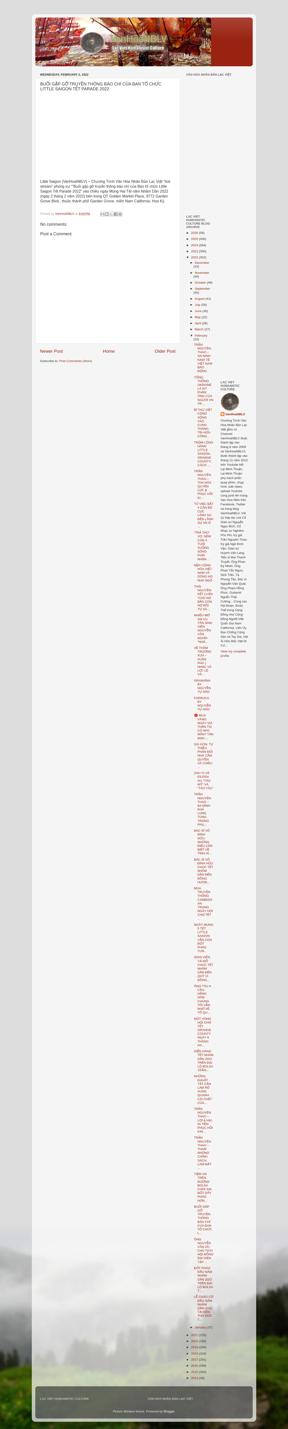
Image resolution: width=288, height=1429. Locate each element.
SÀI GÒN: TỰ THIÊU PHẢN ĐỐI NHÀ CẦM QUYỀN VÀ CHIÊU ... (203, 756)
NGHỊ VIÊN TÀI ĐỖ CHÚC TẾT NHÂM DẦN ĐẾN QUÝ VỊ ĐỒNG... (203, 968)
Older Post (165, 351)
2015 (195, 1372)
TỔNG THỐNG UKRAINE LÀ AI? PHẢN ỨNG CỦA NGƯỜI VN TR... (203, 390)
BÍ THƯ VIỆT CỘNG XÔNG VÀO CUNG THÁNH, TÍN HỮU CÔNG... (203, 423)
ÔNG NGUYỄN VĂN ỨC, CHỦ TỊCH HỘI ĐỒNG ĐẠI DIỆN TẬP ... (203, 1251)
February (201, 335)
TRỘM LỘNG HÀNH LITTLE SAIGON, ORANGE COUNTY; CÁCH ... (203, 454)
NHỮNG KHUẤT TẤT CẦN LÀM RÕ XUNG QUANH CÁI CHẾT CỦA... (203, 1089)
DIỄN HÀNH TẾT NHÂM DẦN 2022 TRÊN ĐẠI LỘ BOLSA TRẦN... (203, 1060)
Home (109, 351)
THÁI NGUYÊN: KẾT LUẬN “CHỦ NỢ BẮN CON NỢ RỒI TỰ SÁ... (203, 598)
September (202, 288)
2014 (195, 1378)
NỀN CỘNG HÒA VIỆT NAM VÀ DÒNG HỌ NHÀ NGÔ (203, 572)
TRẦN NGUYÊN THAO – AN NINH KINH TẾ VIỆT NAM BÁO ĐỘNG (203, 358)
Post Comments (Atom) (75, 361)
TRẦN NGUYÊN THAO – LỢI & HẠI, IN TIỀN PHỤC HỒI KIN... (203, 1120)
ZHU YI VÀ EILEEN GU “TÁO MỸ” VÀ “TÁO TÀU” (203, 780)
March (199, 329)
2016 (195, 1365)
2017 (195, 1359)
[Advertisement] (200, 178)
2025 (195, 239)
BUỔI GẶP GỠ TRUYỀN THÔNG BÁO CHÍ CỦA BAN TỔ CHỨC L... (203, 1220)
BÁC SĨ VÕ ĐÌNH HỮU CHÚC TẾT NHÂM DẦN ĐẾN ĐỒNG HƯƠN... (203, 871)
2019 (195, 1347)
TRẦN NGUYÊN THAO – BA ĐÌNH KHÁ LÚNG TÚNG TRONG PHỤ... (202, 809)
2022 (195, 257)
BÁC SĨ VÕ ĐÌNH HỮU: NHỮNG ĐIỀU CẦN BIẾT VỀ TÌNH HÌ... (203, 842)
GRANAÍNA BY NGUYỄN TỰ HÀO (202, 686)
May (198, 317)
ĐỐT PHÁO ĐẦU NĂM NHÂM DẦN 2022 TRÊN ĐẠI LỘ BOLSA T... (203, 1279)
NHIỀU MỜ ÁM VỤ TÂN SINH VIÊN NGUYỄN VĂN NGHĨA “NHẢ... (203, 628)
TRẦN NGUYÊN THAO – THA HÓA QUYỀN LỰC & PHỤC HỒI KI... (203, 484)
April (198, 323)
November (202, 273)
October (201, 282)
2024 (195, 245)
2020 (195, 1341)
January (201, 1327)
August (200, 298)
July (198, 304)
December (202, 262)
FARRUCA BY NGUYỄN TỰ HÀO (202, 703)
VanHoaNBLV (235, 414)
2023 (195, 251)
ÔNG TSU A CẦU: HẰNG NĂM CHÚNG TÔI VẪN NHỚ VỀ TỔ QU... (202, 999)
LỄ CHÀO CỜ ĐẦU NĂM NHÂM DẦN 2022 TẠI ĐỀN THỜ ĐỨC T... (203, 1308)
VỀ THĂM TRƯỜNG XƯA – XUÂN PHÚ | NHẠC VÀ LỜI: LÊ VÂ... (203, 661)
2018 (195, 1353)
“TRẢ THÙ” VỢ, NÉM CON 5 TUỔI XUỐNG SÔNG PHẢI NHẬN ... (202, 546)
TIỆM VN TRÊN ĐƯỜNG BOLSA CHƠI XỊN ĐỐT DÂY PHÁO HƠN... (203, 1187)
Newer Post (51, 351)
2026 (195, 233)
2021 (195, 1335)
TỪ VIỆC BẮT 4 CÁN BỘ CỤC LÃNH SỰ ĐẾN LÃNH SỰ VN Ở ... (203, 515)
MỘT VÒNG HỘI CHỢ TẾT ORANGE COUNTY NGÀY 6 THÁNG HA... (202, 1032)
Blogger (169, 1411)
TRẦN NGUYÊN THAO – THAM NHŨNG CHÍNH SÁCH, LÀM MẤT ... (203, 1153)
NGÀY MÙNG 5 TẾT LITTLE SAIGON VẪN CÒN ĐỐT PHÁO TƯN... (203, 938)
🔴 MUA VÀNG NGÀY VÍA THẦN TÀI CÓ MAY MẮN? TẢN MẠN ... (203, 727)
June (198, 311)
